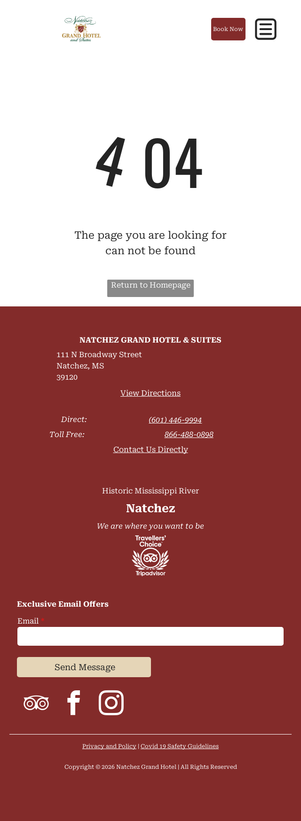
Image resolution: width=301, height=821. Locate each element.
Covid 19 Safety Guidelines (180, 746)
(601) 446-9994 (175, 419)
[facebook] (73, 705)
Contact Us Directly (150, 449)
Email (28, 621)
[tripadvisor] (36, 705)
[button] (265, 29)
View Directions (150, 393)
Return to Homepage (150, 285)
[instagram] (111, 705)
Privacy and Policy (109, 746)
